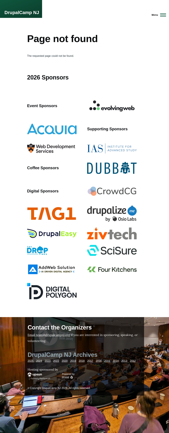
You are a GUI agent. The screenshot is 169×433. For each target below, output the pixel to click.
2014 (116, 360)
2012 (133, 360)
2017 (90, 360)
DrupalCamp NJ (21, 12)
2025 (31, 360)
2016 (99, 360)
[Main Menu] (158, 15)
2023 (48, 360)
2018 (82, 360)
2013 (124, 360)
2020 (65, 360)
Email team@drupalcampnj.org (49, 335)
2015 (107, 360)
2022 (56, 360)
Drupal (65, 377)
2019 (73, 360)
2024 (39, 360)
